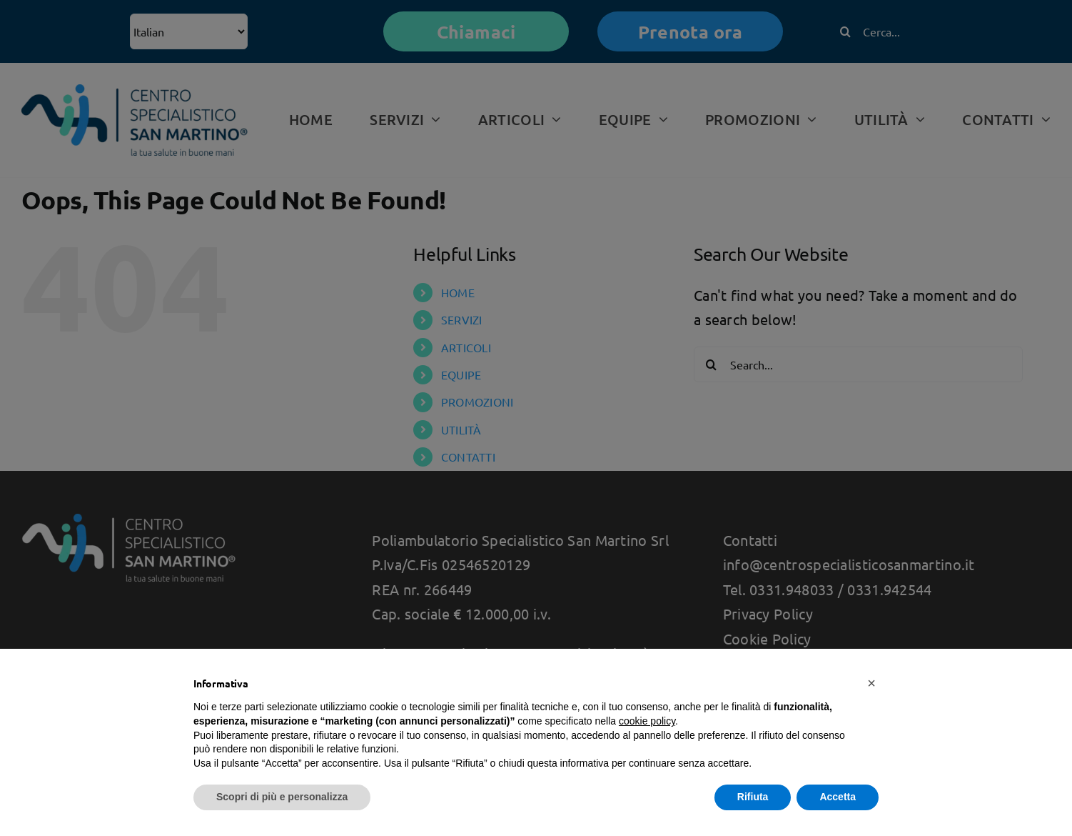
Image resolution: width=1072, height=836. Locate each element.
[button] (871, 683)
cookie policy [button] (647, 721)
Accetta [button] (837, 796)
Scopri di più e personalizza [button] (282, 796)
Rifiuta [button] (753, 796)
